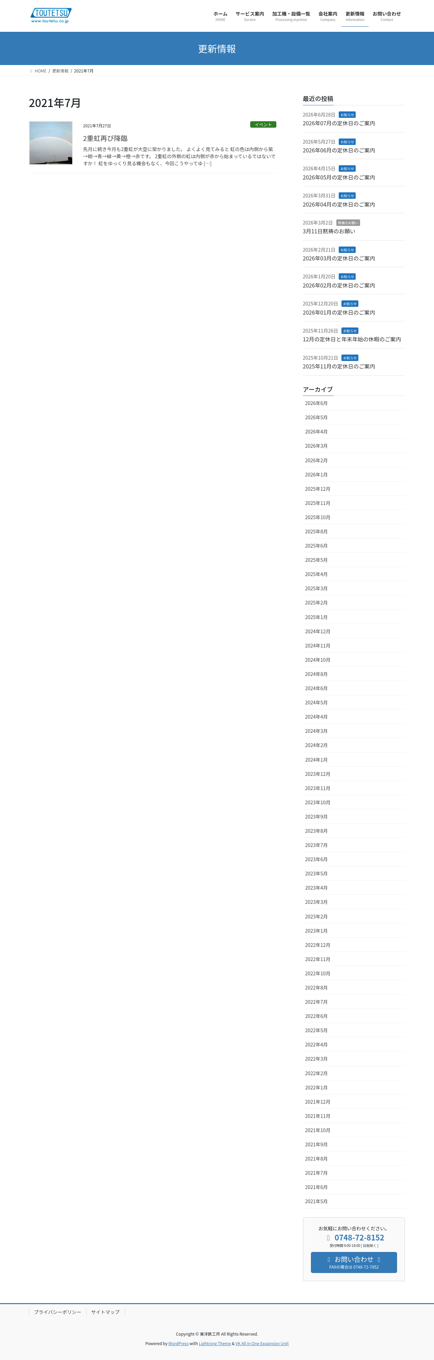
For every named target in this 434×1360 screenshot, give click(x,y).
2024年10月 (318, 659)
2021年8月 (316, 1158)
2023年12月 (318, 773)
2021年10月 (318, 1130)
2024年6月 (316, 688)
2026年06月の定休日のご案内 (339, 150)
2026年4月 (316, 431)
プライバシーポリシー (57, 1312)
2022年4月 (316, 1044)
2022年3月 (316, 1058)
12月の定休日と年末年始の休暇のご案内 (352, 339)
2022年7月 (316, 1001)
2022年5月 (316, 1030)
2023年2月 (316, 916)
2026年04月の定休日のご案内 (339, 204)
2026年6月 (316, 403)
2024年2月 (316, 745)
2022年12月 (318, 944)
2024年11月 (318, 645)
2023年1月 (316, 930)
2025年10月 (318, 517)
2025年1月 (316, 617)
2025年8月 (316, 531)
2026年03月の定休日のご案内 (339, 258)
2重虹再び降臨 (105, 138)
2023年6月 (316, 859)
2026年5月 (316, 417)
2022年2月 (316, 1073)
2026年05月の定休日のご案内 (339, 177)
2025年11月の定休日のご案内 (339, 366)
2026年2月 (316, 460)
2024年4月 (316, 716)
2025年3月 (316, 588)
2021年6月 (316, 1187)
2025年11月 (318, 503)
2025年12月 (318, 488)
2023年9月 (316, 816)
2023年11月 (318, 788)
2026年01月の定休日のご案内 (339, 312)
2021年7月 (316, 1172)
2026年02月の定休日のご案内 (339, 285)
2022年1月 (316, 1087)
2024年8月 (316, 674)
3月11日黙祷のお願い (329, 231)
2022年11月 (318, 959)
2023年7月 (316, 845)
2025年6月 (316, 545)
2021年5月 (316, 1201)
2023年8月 (316, 830)
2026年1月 (316, 474)
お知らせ (347, 114)
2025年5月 (316, 559)
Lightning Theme (215, 1343)
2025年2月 (316, 602)
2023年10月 (318, 802)
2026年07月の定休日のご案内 (339, 123)
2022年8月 (316, 987)
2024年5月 (316, 702)
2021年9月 (316, 1144)
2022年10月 (318, 973)
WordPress (179, 1343)
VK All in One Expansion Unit (262, 1343)
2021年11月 (318, 1115)
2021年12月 (318, 1101)
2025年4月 (316, 574)
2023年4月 (316, 887)
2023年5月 (316, 873)
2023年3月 (316, 901)
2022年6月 (316, 1016)
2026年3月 (316, 445)
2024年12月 (318, 631)
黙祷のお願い (348, 222)
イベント (263, 124)
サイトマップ (105, 1312)
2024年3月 (316, 730)
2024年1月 (316, 759)
